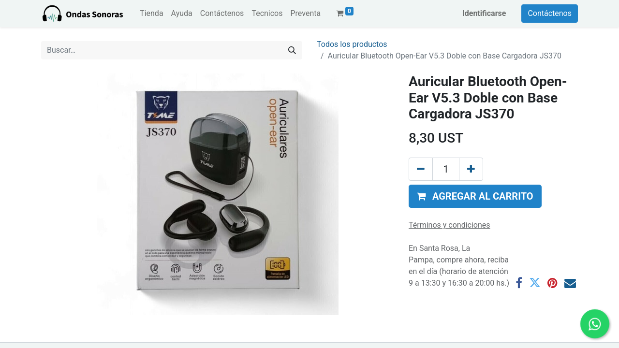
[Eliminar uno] (421, 169)
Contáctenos (550, 13)
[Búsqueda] (292, 50)
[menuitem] (151, 13)
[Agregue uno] (471, 169)
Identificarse (484, 13)
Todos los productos (352, 44)
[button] (475, 196)
